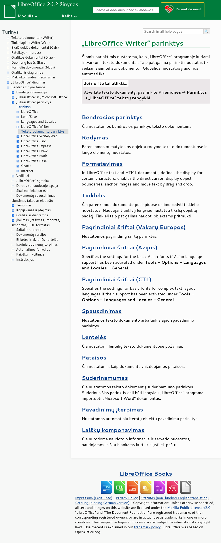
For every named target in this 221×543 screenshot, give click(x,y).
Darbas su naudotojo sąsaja (37, 185)
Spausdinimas (101, 311)
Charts (26, 165)
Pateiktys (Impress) (26, 52)
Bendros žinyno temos (28, 87)
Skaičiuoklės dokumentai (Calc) (35, 47)
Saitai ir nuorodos (29, 229)
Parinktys (23, 107)
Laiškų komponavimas (113, 430)
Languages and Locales (38, 121)
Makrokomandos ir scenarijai (33, 77)
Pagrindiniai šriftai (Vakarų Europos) (134, 227)
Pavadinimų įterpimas (112, 409)
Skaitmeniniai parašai (32, 190)
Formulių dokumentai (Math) (33, 67)
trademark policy (147, 526)
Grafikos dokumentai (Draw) (33, 57)
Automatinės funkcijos (33, 249)
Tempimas (24, 205)
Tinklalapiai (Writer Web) (30, 42)
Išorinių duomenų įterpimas (37, 244)
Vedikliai (22, 175)
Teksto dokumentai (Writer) (32, 37)
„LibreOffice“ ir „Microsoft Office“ (42, 97)
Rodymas (95, 137)
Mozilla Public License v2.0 (188, 507)
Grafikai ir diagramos (27, 72)
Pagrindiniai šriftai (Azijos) (119, 247)
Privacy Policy (127, 497)
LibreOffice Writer (35, 126)
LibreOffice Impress (36, 146)
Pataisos (94, 357)
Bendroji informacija (31, 92)
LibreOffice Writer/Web (39, 136)
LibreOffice (29, 111)
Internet (27, 171)
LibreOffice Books (146, 473)
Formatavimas (102, 163)
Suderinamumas (105, 378)
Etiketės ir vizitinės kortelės (37, 239)
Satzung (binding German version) (102, 502)
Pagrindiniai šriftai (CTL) (116, 279)
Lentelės (94, 337)
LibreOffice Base (34, 161)
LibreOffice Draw (34, 151)
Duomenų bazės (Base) (29, 62)
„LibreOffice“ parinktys (33, 102)
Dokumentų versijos (31, 234)
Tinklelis (94, 195)
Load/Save (29, 116)
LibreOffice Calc (33, 141)
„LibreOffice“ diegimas (28, 82)
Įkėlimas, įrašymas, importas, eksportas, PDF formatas (35, 222)
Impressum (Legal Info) (93, 497)
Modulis (25, 16)
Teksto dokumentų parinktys (42, 131)
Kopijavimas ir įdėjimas (33, 210)
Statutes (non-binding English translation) (175, 497)
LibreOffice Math (34, 156)
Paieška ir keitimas (30, 254)
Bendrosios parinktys (112, 117)
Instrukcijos (25, 259)
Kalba (67, 16)
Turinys (10, 31)
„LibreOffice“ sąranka (32, 180)
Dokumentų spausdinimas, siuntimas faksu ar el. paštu (33, 198)
